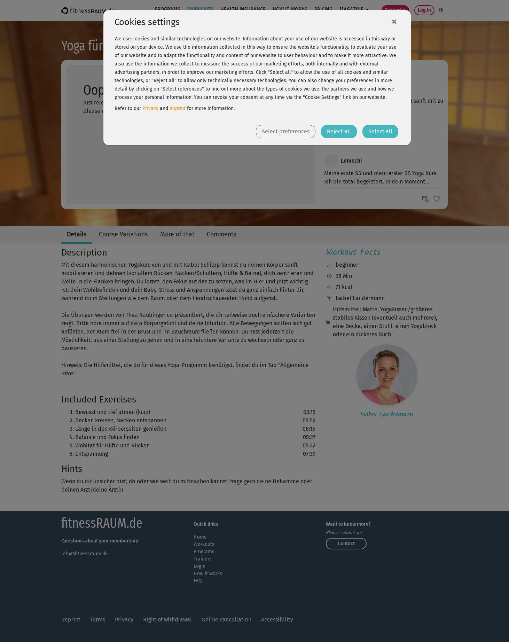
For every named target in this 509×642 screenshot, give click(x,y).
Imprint (178, 108)
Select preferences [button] (286, 131)
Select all (380, 131)
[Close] (394, 21)
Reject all (339, 131)
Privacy (150, 108)
